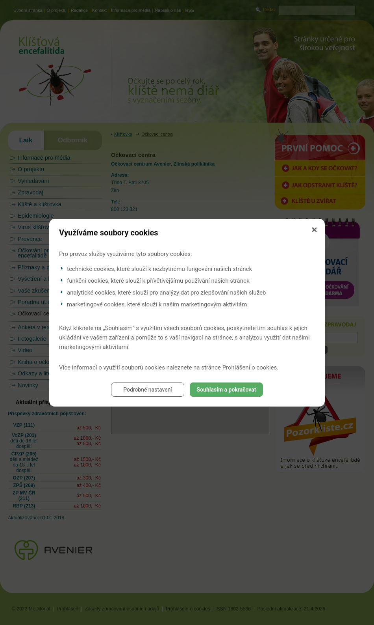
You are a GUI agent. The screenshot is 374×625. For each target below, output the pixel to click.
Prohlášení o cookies (249, 367)
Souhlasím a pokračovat (226, 389)
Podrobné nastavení (147, 389)
